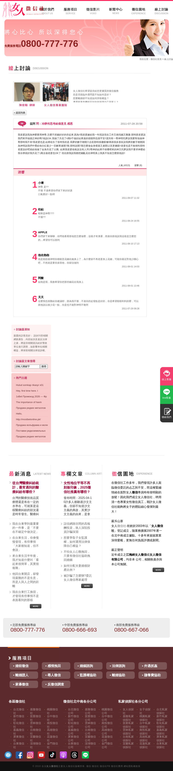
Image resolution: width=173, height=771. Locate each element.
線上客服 (166, 379)
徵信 (88, 766)
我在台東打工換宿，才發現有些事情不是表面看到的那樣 (25, 596)
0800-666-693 (79, 630)
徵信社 (154, 59)
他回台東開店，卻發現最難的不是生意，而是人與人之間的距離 (25, 580)
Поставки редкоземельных (30, 430)
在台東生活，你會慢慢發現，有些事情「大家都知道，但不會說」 (25, 543)
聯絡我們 (166, 417)
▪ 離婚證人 (21, 675)
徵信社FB (105, 766)
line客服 (166, 397)
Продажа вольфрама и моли (32, 425)
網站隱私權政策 (132, 766)
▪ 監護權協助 (87, 675)
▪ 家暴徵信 (21, 684)
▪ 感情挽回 (53, 666)
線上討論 (168, 59)
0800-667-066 (131, 630)
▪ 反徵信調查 (54, 684)
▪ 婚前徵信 (21, 666)
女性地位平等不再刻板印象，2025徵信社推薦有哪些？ (77, 487)
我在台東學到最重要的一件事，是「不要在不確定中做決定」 (25, 527)
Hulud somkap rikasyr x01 (30, 385)
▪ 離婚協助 (117, 675)
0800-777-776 (41, 44)
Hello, (19, 413)
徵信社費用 (117, 766)
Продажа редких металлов (31, 408)
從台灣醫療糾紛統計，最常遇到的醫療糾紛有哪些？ (25, 487)
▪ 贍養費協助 (151, 675)
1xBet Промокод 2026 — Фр (31, 396)
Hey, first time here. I (27, 390)
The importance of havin (29, 402)
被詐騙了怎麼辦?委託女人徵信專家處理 (78, 577)
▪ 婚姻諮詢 (85, 666)
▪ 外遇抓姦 (149, 666)
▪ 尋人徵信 (53, 675)
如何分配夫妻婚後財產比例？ (77, 567)
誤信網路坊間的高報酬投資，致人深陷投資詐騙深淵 (77, 527)
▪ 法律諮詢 (117, 666)
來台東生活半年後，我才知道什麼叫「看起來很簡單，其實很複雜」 (25, 561)
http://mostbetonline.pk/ (28, 419)
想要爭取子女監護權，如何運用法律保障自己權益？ (77, 541)
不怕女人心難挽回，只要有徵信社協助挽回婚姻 (77, 555)
